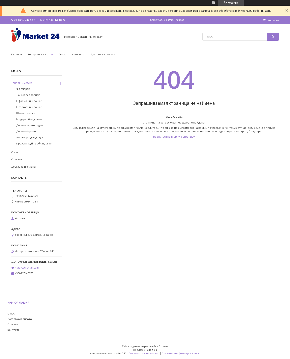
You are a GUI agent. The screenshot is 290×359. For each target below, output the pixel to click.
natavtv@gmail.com (27, 267)
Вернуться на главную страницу (174, 136)
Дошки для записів (28, 95)
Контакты (78, 54)
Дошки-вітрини (26, 131)
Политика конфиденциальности (181, 353)
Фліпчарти (23, 89)
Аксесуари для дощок (30, 137)
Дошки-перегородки (29, 125)
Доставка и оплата (103, 54)
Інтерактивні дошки (29, 107)
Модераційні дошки (29, 119)
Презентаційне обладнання (34, 143)
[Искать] (273, 36)
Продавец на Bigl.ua (145, 350)
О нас (62, 54)
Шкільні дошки (25, 113)
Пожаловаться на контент (143, 353)
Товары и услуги (38, 54)
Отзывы (16, 159)
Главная (16, 54)
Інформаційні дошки (29, 101)
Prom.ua (163, 346)
